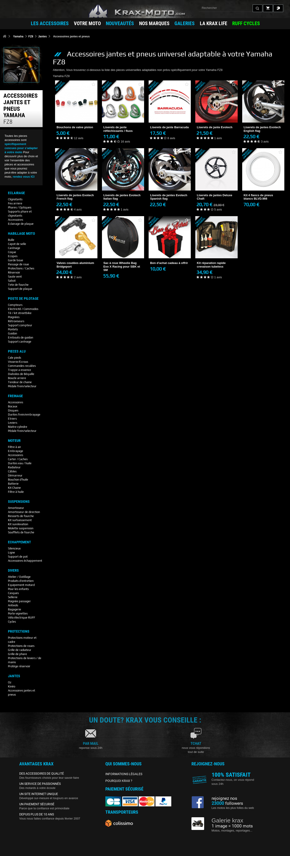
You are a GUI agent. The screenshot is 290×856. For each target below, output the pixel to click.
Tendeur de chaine (20, 382)
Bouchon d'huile (18, 479)
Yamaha (18, 36)
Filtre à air (14, 447)
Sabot (12, 280)
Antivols (13, 605)
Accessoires (15, 219)
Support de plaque (20, 288)
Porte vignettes (18, 613)
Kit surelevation (18, 524)
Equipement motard (21, 585)
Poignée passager (19, 601)
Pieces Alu (17, 351)
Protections (18, 631)
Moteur (14, 441)
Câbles (12, 471)
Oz (9, 682)
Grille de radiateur (19, 650)
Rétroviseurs (16, 321)
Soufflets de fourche (21, 532)
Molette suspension (20, 528)
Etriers (12, 418)
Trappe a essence (19, 370)
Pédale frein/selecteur (22, 386)
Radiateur (14, 467)
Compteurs (15, 305)
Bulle (11, 240)
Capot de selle (17, 244)
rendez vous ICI (23, 176)
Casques (13, 593)
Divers (13, 570)
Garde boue (15, 260)
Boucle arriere (17, 378)
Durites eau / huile (19, 463)
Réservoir (14, 272)
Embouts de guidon (20, 337)
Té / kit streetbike (19, 313)
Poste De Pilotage (23, 299)
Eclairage (16, 193)
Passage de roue (18, 264)
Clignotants (15, 199)
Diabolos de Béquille (21, 374)
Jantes (42, 36)
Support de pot (18, 556)
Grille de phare (17, 654)
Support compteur (20, 325)
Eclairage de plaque (21, 223)
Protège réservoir (19, 666)
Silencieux (14, 548)
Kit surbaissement (20, 520)
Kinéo (11, 686)
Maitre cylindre (17, 426)
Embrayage (15, 451)
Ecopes (12, 256)
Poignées (13, 317)
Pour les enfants (18, 589)
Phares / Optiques (19, 207)
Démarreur (15, 475)
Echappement (19, 542)
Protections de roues (21, 646)
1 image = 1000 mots (232, 826)
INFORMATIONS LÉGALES (123, 774)
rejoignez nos (224, 798)
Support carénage (19, 341)
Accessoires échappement (25, 560)
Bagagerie (14, 609)
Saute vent (15, 276)
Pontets (13, 329)
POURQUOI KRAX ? (118, 781)
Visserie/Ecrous (18, 361)
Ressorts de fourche (21, 516)
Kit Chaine (14, 487)
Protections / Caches (21, 268)
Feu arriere (15, 203)
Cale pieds (14, 357)
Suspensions (19, 502)
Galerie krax (227, 820)
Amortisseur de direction (24, 512)
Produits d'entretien (21, 581)
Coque (12, 252)
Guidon (12, 333)
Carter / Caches (18, 459)
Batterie (13, 483)
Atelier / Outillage (19, 576)
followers (227, 803)
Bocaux (12, 406)
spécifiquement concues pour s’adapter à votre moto (21, 148)
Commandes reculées (22, 366)
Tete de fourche (18, 284)
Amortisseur (16, 508)
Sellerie (12, 597)
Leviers (12, 422)
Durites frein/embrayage (24, 414)
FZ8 (30, 36)
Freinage (15, 396)
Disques (13, 410)
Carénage (14, 248)
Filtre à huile (16, 491)
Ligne (11, 552)
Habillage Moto (21, 234)
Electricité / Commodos (23, 309)
